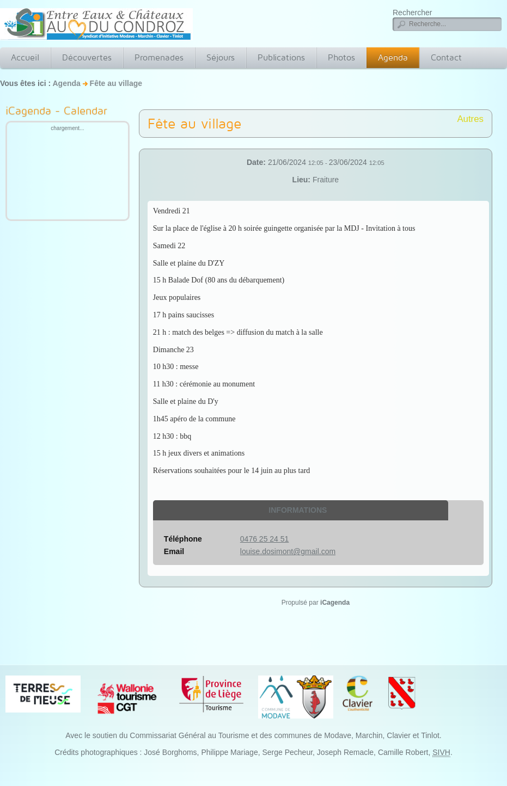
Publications (281, 57)
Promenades (159, 57)
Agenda (393, 57)
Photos (341, 57)
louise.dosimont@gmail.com (287, 551)
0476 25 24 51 (264, 539)
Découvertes (87, 57)
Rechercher (412, 12)
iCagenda (335, 602)
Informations (297, 510)
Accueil (25, 57)
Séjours (220, 57)
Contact (446, 57)
